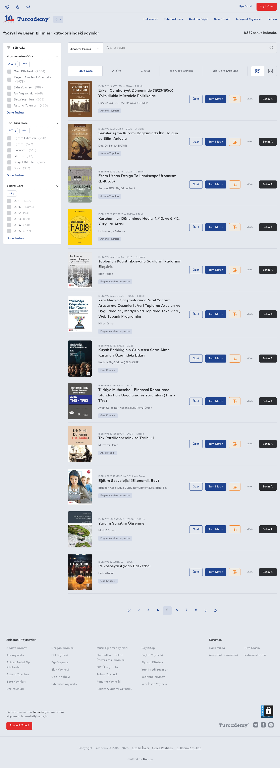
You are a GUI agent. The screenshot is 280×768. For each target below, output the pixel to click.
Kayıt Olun (267, 6)
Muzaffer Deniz (108, 445)
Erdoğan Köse (107, 488)
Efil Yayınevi (59, 655)
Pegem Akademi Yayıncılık (115, 282)
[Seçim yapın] (85, 48)
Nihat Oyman (106, 323)
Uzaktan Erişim (198, 19)
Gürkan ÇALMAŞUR (126, 362)
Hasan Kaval (127, 408)
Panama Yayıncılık (109, 681)
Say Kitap (148, 648)
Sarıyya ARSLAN (108, 188)
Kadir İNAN (105, 362)
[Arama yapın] (172, 47)
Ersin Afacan (106, 573)
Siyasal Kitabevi (153, 662)
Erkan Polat (127, 188)
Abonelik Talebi (19, 725)
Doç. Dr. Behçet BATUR (112, 146)
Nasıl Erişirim (222, 19)
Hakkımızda (151, 19)
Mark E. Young (107, 530)
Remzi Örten (144, 408)
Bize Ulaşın (252, 648)
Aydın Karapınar (108, 408)
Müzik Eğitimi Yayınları (112, 648)
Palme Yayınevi (107, 674)
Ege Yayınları (60, 662)
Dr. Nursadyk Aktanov (111, 231)
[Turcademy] (232, 725)
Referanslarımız (173, 19)
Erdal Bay (161, 488)
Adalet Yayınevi (16, 648)
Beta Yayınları (16, 681)
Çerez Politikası (162, 748)
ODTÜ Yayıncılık (107, 667)
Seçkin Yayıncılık (152, 655)
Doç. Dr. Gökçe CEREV (134, 103)
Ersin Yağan (105, 274)
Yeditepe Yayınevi (153, 677)
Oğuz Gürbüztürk (128, 488)
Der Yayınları (15, 689)
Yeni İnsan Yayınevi (154, 684)
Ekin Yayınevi (60, 669)
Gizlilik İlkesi (140, 748)
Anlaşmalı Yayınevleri (249, 19)
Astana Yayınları (109, 111)
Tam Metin (216, 99)
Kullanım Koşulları (189, 748)
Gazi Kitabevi (107, 370)
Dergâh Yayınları (62, 648)
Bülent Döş (147, 488)
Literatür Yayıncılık (64, 684)
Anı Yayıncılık (107, 453)
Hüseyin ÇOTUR (108, 103)
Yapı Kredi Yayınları (155, 669)
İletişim (272, 19)
